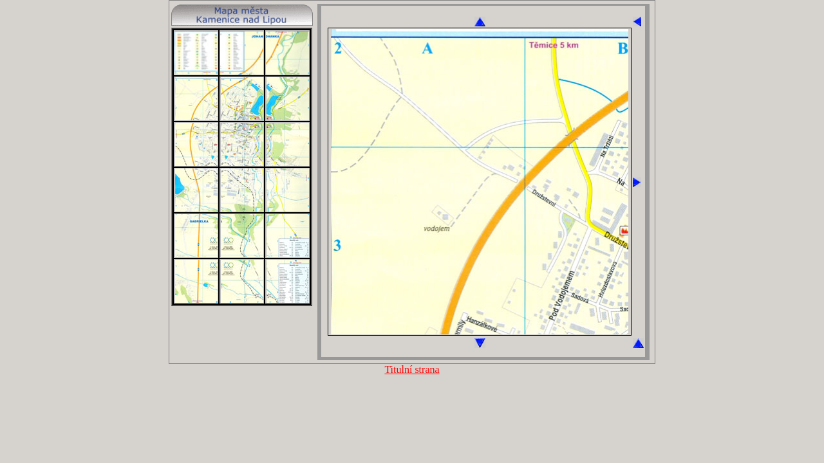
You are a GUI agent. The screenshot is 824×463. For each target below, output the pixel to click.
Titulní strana (411, 369)
